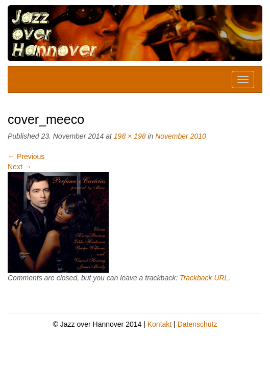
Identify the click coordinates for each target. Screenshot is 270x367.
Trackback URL (204, 278)
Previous (26, 156)
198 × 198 (130, 136)
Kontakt (159, 324)
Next (20, 167)
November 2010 (180, 136)
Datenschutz (197, 324)
